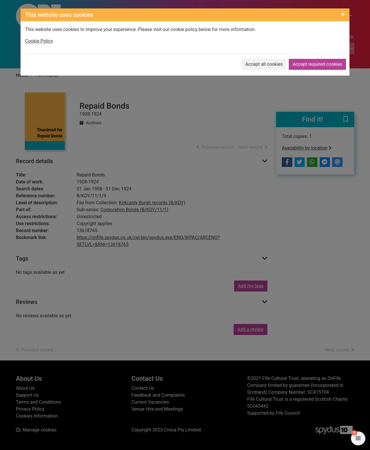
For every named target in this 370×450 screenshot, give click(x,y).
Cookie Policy (39, 41)
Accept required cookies (317, 64)
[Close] (342, 14)
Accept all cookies (264, 64)
